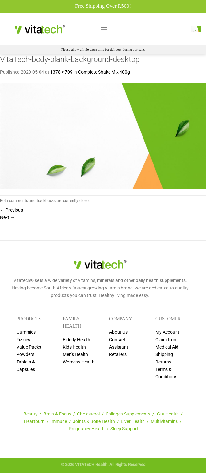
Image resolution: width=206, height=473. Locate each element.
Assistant (118, 347)
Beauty (30, 414)
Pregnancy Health (87, 429)
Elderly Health (76, 339)
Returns (163, 362)
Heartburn (34, 421)
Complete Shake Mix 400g (104, 72)
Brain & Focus (57, 414)
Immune (59, 421)
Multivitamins (164, 421)
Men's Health (75, 354)
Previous (11, 210)
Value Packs (29, 347)
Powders (25, 354)
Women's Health (79, 362)
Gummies (26, 332)
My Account (167, 332)
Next (7, 217)
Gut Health (168, 414)
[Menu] (104, 29)
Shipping (164, 354)
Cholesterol (88, 414)
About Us (118, 332)
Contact (117, 339)
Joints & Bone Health (94, 421)
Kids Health (74, 347)
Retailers (118, 354)
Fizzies (23, 339)
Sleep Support (124, 429)
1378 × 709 (61, 72)
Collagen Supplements (128, 414)
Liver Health (133, 421)
